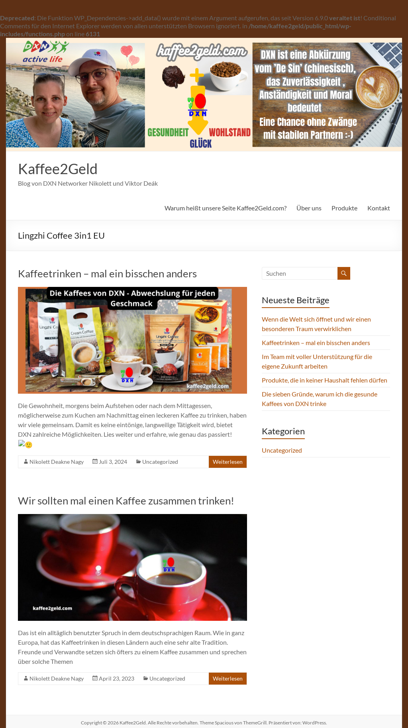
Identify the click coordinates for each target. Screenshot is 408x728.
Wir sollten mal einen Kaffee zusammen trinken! (126, 490)
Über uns (309, 208)
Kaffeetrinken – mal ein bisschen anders (107, 273)
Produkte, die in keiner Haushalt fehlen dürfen (324, 380)
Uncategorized (160, 451)
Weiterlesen (228, 451)
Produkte (344, 208)
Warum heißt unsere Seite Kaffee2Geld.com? (225, 208)
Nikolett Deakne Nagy (56, 451)
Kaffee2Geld (58, 168)
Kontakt (378, 208)
